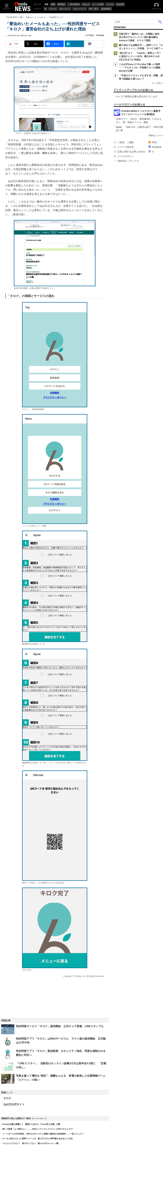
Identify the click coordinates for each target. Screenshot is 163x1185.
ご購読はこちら (154, 135)
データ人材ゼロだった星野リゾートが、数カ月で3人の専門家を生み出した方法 (37, 1138)
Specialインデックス (128, 161)
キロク (7, 1098)
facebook (157, 147)
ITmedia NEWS (11, 17)
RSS (154, 142)
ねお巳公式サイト (14, 1104)
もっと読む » (157, 83)
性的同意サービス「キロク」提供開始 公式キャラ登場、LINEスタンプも (60, 1026)
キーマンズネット (39, 1118)
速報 (21, 17)
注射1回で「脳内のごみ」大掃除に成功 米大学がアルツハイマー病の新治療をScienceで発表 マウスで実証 (140, 37)
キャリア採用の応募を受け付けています (136, 96)
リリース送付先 (126, 147)
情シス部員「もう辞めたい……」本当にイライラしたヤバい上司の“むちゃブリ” (37, 1129)
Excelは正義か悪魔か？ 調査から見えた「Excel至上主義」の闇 (31, 1124)
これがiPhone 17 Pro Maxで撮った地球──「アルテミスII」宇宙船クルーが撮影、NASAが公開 (141, 67)
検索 (160, 21)
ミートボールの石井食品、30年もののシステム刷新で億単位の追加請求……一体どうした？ (42, 1134)
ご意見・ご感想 (126, 142)
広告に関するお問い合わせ (131, 151)
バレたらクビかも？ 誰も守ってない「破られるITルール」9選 (30, 1143)
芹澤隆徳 (90, 35)
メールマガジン (126, 156)
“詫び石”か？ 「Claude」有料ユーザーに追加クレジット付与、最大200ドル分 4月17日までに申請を (140, 56)
